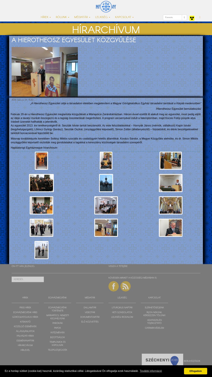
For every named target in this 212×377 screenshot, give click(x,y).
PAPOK (57, 328)
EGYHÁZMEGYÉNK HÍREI (25, 312)
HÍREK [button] (46, 17)
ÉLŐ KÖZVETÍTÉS (90, 322)
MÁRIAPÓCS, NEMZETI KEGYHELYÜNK (57, 317)
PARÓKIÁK (58, 323)
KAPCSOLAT (154, 297)
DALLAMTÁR (90, 307)
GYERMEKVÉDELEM (154, 328)
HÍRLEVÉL (25, 350)
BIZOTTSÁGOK (57, 337)
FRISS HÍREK (25, 307)
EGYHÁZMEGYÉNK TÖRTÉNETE (57, 309)
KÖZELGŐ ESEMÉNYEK (25, 326)
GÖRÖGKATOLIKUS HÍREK (25, 317)
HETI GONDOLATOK (122, 312)
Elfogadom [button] (195, 371)
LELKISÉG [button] (102, 17)
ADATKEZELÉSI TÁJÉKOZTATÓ (154, 322)
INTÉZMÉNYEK (58, 332)
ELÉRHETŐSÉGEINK (154, 307)
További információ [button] (151, 371)
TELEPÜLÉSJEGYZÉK (57, 350)
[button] (200, 17)
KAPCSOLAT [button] (124, 17)
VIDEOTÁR (90, 312)
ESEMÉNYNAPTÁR (25, 340)
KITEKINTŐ (25, 322)
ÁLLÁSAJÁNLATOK (25, 331)
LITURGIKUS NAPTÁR (122, 307)
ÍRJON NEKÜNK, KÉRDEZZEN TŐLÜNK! (154, 314)
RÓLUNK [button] (62, 17)
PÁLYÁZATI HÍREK (25, 336)
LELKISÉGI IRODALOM (122, 317)
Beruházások (192, 361)
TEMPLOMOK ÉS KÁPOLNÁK (58, 344)
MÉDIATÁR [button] (82, 17)
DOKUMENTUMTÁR (90, 317)
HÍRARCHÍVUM (25, 345)
